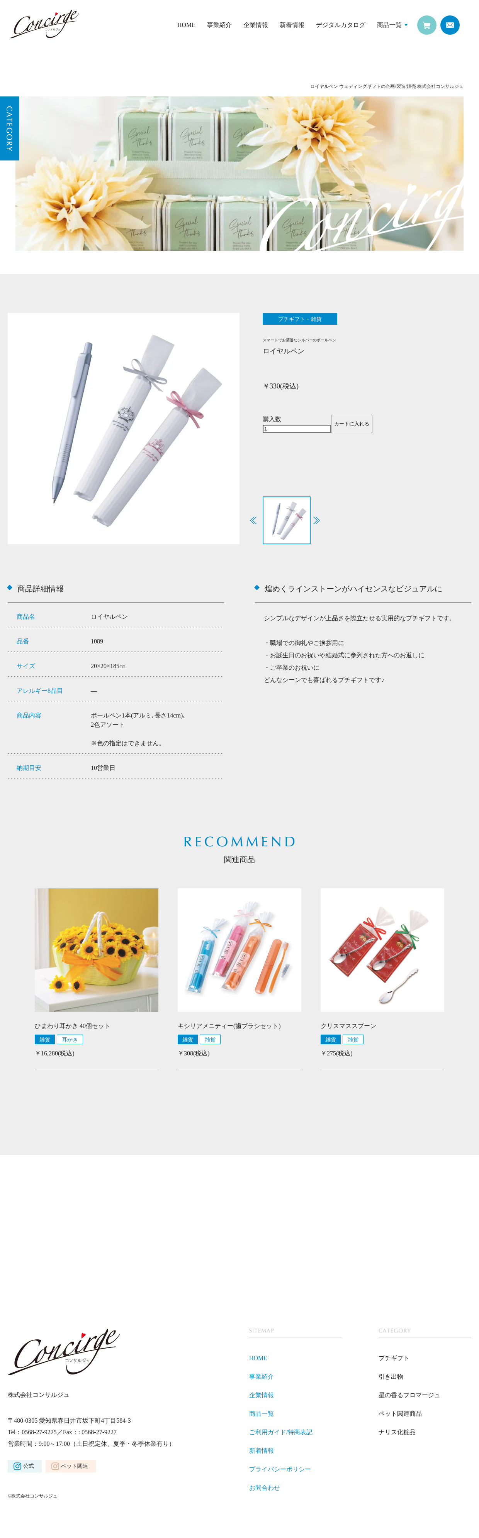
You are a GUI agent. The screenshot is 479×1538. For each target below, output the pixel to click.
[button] (316, 520)
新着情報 (292, 25)
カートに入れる (351, 424)
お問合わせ (264, 1487)
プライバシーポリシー (280, 1469)
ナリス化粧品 (397, 1432)
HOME (186, 25)
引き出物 (391, 1376)
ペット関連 (74, 1466)
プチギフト (394, 1358)
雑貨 (44, 1040)
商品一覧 (389, 25)
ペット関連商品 (400, 1413)
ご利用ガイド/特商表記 (281, 1432)
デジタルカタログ (340, 25)
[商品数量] (297, 429)
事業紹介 (219, 25)
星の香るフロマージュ (409, 1395)
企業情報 (255, 25)
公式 (28, 1466)
